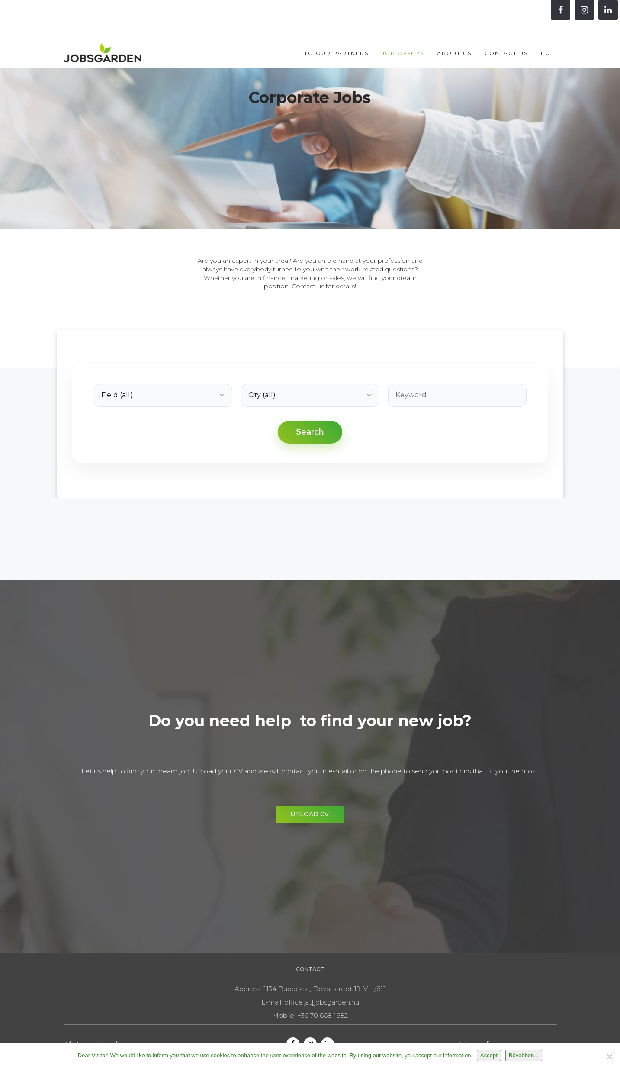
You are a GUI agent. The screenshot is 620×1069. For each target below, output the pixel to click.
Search (310, 432)
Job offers (403, 35)
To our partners (336, 35)
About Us (454, 35)
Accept (489, 1055)
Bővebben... (524, 1055)
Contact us (506, 35)
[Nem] (609, 1056)
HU (545, 35)
